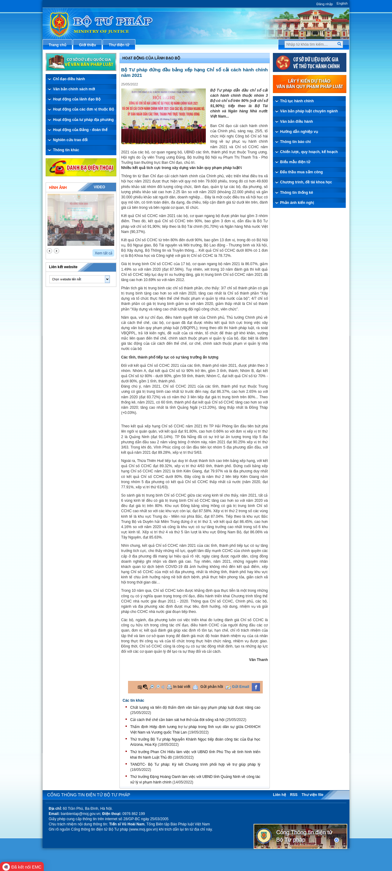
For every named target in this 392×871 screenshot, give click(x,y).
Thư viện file (312, 795)
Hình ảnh (58, 188)
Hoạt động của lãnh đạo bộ (151, 58)
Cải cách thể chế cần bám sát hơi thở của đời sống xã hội (177, 720)
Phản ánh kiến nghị (297, 203)
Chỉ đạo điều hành (69, 79)
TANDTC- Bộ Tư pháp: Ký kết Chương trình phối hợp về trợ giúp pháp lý (195, 764)
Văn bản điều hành (296, 121)
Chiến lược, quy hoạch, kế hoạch (309, 152)
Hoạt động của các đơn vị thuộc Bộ (83, 109)
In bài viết (181, 687)
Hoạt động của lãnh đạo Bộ (76, 99)
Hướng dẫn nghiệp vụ (299, 132)
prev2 (49, 250)
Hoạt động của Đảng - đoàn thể (80, 130)
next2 (56, 250)
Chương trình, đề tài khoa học (306, 182)
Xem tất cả (103, 253)
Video (99, 187)
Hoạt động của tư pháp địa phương (83, 120)
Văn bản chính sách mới (74, 89)
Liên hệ (279, 795)
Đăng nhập (324, 4)
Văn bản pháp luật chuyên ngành (309, 111)
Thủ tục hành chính (297, 101)
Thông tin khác (66, 150)
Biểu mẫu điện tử (295, 162)
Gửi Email (240, 687)
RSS (294, 795)
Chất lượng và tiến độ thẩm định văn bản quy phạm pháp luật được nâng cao (195, 707)
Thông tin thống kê (296, 192)
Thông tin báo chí (295, 142)
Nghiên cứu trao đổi (70, 140)
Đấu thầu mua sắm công (301, 172)
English (342, 3)
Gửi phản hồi (211, 687)
